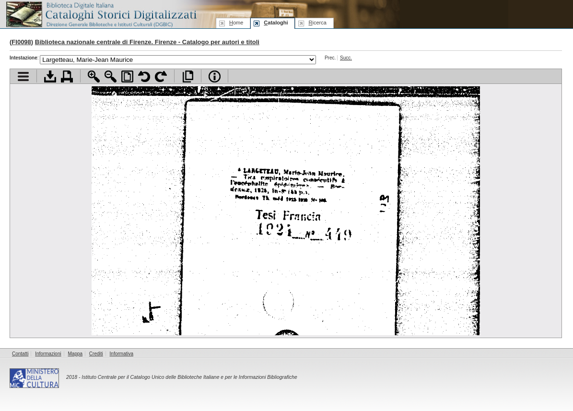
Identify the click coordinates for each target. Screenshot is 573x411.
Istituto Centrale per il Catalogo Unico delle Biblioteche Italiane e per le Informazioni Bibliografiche (189, 377)
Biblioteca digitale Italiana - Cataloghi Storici (100, 13)
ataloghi (276, 22)
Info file (215, 76)
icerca (317, 22)
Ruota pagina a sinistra (144, 76)
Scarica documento (50, 76)
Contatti (20, 353)
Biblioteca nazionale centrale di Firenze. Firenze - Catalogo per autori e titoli (147, 42)
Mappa (75, 353)
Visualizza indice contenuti (23, 76)
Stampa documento (67, 76)
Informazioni (48, 353)
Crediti (96, 353)
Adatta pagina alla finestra (127, 76)
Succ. (346, 57)
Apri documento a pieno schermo (188, 76)
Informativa (121, 353)
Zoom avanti (94, 76)
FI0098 (21, 42)
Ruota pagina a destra (161, 76)
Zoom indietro (111, 76)
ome (236, 22)
